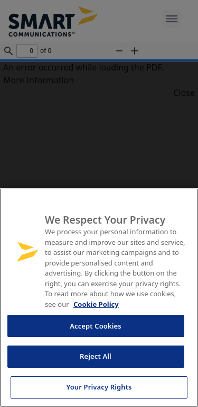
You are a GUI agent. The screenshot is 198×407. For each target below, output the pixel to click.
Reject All (95, 356)
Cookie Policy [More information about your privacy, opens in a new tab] (96, 304)
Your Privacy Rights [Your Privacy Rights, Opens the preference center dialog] (98, 387)
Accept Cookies (95, 326)
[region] (99, 297)
